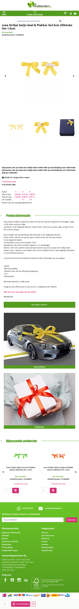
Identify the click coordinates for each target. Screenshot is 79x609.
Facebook (5, 577)
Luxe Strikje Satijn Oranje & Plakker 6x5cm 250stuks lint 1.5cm (58, 468)
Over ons (44, 532)
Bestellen (5, 535)
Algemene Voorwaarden (11, 532)
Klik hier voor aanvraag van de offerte (20, 292)
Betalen (5, 538)
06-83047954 (27, 508)
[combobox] (39, 21)
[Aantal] (5, 604)
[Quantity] (7, 490)
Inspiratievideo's (47, 547)
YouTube (12, 577)
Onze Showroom (47, 535)
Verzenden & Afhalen (10, 541)
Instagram (19, 577)
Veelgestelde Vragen (10, 550)
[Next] (75, 472)
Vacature (44, 544)
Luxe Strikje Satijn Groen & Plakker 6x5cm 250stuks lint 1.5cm (20, 468)
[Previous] (3, 472)
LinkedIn (26, 577)
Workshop (45, 538)
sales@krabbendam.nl (53, 508)
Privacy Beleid (7, 547)
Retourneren (6, 544)
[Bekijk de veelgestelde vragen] (17, 177)
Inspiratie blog (46, 550)
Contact (44, 541)
